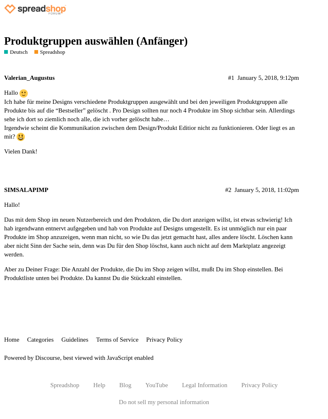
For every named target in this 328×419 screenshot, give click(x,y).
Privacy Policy (164, 339)
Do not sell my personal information (164, 402)
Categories (40, 339)
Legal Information (204, 385)
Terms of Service (117, 339)
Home (11, 339)
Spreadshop (64, 385)
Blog (125, 385)
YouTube (156, 385)
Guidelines (74, 339)
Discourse (47, 357)
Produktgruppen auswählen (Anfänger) (96, 41)
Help (99, 385)
